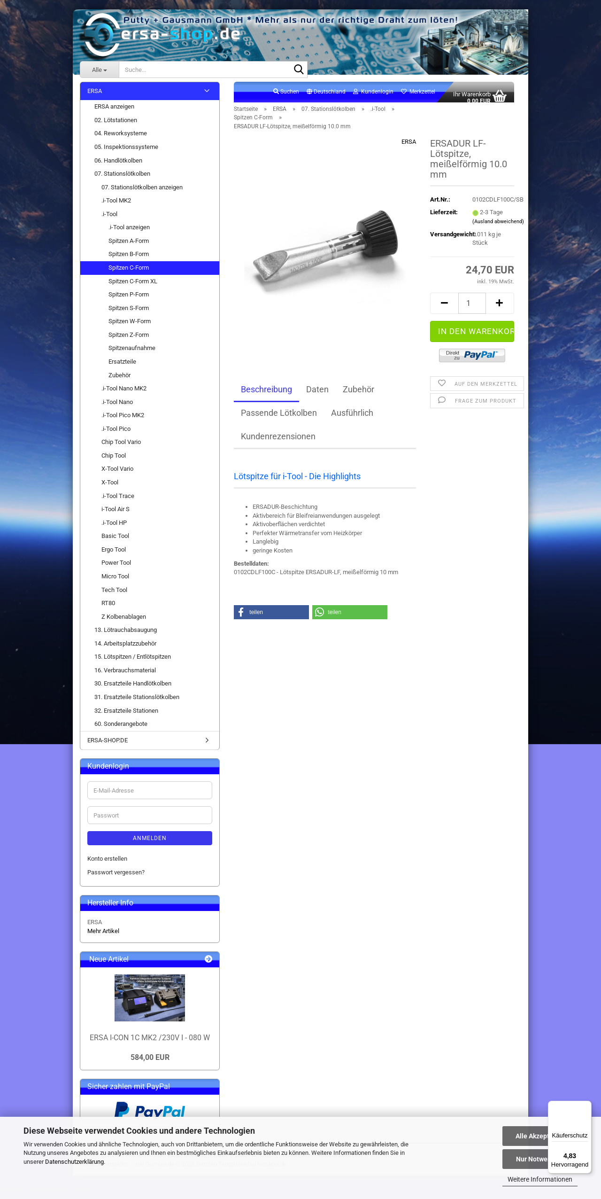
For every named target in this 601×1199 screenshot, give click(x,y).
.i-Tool (109, 219)
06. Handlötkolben (118, 165)
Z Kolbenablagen (123, 621)
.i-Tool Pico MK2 (122, 420)
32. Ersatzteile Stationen (126, 715)
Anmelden (150, 843)
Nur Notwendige (540, 1159)
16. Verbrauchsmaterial (125, 675)
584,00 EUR (150, 1062)
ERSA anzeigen (114, 112)
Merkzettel (418, 96)
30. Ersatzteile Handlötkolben (132, 689)
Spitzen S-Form (128, 313)
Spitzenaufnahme (131, 353)
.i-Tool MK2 (116, 206)
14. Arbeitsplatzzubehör (125, 648)
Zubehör (358, 395)
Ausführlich (352, 418)
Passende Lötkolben (279, 418)
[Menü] (586, 1106)
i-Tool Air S (115, 514)
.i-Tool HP (114, 527)
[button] (326, 97)
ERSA (408, 147)
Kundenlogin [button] (373, 96)
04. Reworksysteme (120, 138)
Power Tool (116, 568)
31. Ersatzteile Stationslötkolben (136, 702)
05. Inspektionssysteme (126, 152)
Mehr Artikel (103, 936)
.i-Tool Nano (117, 407)
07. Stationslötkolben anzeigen (142, 192)
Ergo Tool (113, 554)
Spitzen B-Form (128, 259)
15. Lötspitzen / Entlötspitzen (132, 662)
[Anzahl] (472, 308)
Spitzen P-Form (128, 299)
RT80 (108, 608)
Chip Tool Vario (121, 447)
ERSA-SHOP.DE (107, 745)
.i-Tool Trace (117, 501)
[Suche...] (99, 69)
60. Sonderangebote (120, 728)
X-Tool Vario (117, 474)
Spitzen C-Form (128, 272)
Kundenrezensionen (278, 442)
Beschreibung (266, 395)
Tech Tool (114, 595)
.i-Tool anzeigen (129, 232)
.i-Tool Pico (116, 433)
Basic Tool (115, 541)
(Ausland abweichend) (498, 227)
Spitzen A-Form (128, 245)
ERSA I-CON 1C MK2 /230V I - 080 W (150, 1042)
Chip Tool (113, 460)
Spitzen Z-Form (128, 339)
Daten (317, 395)
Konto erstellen (107, 863)
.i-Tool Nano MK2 (123, 393)
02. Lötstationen (115, 125)
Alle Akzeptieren (540, 1136)
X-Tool (109, 487)
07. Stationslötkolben (122, 178)
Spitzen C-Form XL (132, 286)
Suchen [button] (286, 96)
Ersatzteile (122, 366)
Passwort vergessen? (116, 877)
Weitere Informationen (540, 1179)
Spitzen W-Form (129, 326)
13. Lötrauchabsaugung (125, 635)
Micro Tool (115, 581)
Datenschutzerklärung (74, 1161)
